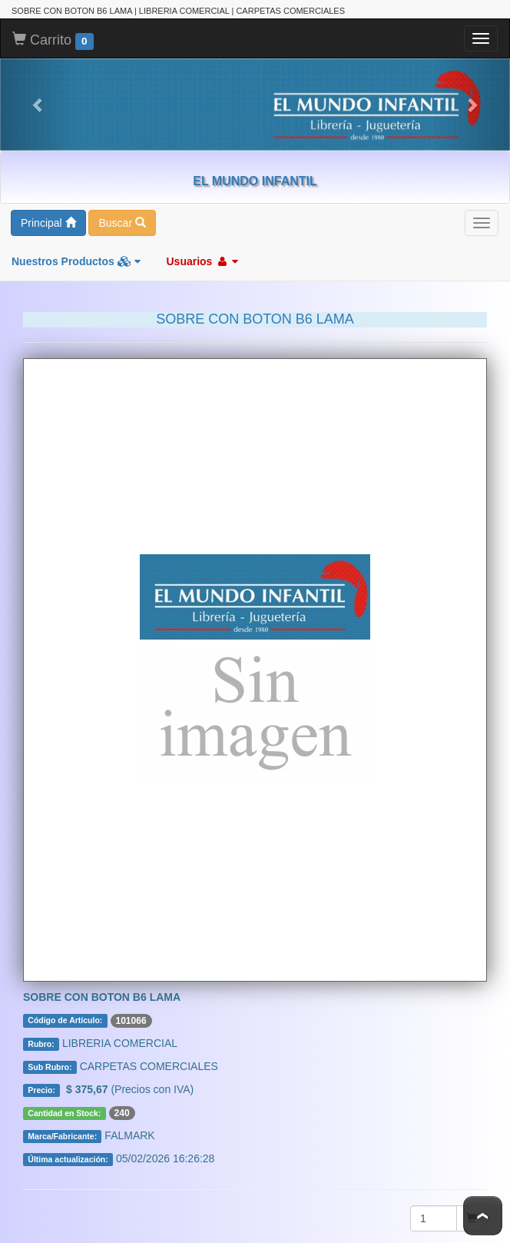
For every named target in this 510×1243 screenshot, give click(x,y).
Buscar (121, 221)
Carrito (53, 39)
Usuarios (202, 260)
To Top (482, 1215)
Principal (48, 221)
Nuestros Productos (76, 260)
